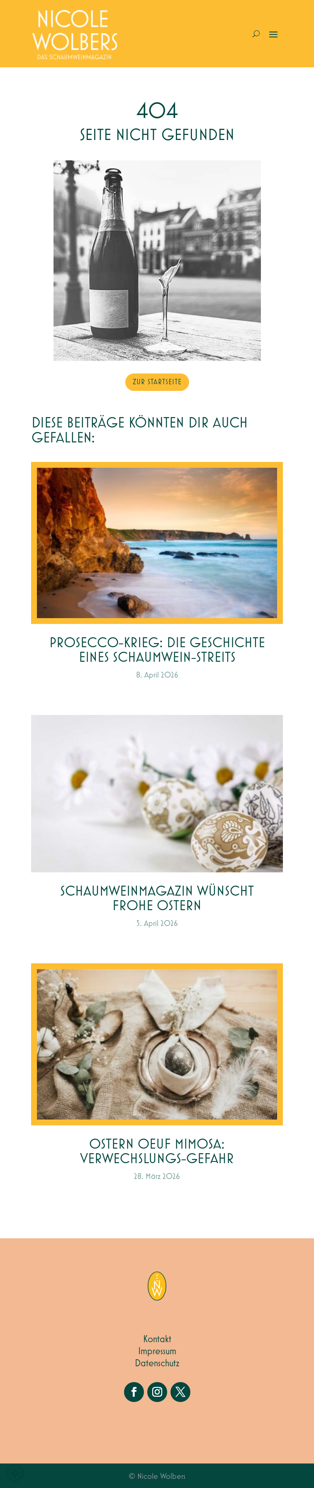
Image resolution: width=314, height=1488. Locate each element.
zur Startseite (157, 382)
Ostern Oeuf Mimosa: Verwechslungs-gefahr (157, 1151)
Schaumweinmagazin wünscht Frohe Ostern (157, 898)
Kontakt (157, 1339)
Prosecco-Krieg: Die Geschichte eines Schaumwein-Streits (157, 650)
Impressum (157, 1351)
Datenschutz (157, 1363)
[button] (15, 1473)
